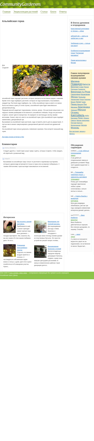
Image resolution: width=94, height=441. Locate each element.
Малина (75, 81)
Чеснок (84, 125)
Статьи (44, 11)
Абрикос (86, 118)
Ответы (63, 11)
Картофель (77, 115)
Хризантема (75, 99)
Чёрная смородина (82, 120)
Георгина (87, 99)
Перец (74, 104)
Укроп (73, 237)
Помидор (76, 84)
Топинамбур (75, 179)
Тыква (83, 102)
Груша (82, 99)
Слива (81, 87)
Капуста (86, 84)
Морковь (75, 128)
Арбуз (87, 116)
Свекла (73, 120)
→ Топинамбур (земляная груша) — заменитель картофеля (79, 174)
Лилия (78, 102)
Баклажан (74, 118)
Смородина (75, 94)
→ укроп (77, 234)
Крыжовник (85, 94)
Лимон (73, 155)
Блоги (53, 11)
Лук (83, 92)
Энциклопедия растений (25, 11)
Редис (80, 118)
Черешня (74, 110)
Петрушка (74, 89)
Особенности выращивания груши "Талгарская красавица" (80, 53)
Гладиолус (81, 89)
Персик (86, 87)
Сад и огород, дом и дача (18, 273)
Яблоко (74, 97)
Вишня (73, 102)
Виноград (75, 87)
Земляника (84, 107)
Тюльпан (81, 97)
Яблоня (82, 109)
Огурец (75, 112)
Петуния (73, 123)
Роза (87, 91)
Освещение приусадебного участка (22, 247)
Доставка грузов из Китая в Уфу (13, 137)
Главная (7, 11)
